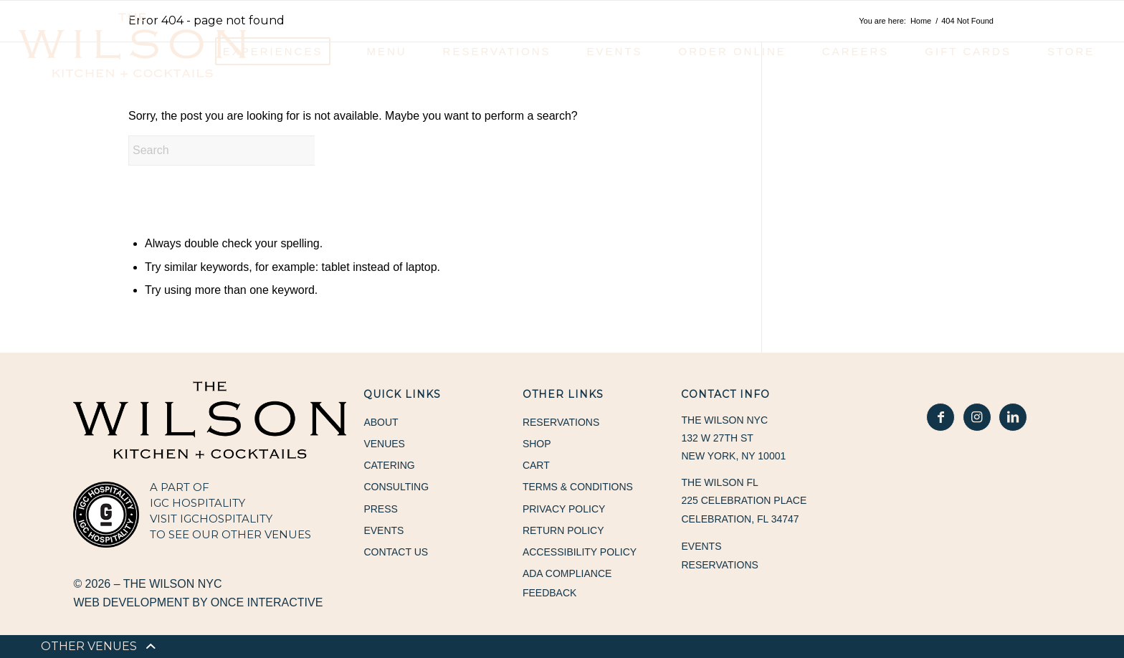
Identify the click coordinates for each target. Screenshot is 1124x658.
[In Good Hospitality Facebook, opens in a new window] (940, 417)
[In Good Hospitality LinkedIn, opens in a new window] (1013, 417)
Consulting (396, 487)
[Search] (235, 150)
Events (383, 531)
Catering (388, 466)
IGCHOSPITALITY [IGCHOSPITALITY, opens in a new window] (226, 518)
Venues (384, 443)
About (380, 422)
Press (380, 509)
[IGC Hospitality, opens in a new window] (106, 514)
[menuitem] (89, 646)
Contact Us (395, 552)
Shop (537, 443)
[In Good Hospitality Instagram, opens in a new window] (977, 417)
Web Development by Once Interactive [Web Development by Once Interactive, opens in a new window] (198, 602)
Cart (536, 466)
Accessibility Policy (580, 552)
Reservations (561, 422)
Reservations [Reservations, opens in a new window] (719, 565)
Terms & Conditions (578, 487)
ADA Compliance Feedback (567, 584)
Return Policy (563, 531)
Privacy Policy (564, 509)
